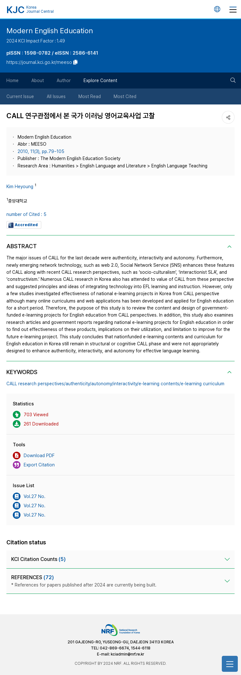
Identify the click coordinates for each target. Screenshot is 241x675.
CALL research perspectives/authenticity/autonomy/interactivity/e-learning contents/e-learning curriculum (115, 383)
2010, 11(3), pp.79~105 (41, 151)
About (37, 80)
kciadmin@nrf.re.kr (127, 654)
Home (12, 80)
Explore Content (100, 80)
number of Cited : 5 (26, 214)
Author (64, 80)
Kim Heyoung (19, 186)
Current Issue (20, 96)
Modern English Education (49, 30)
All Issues (56, 96)
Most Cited (125, 96)
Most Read (89, 96)
